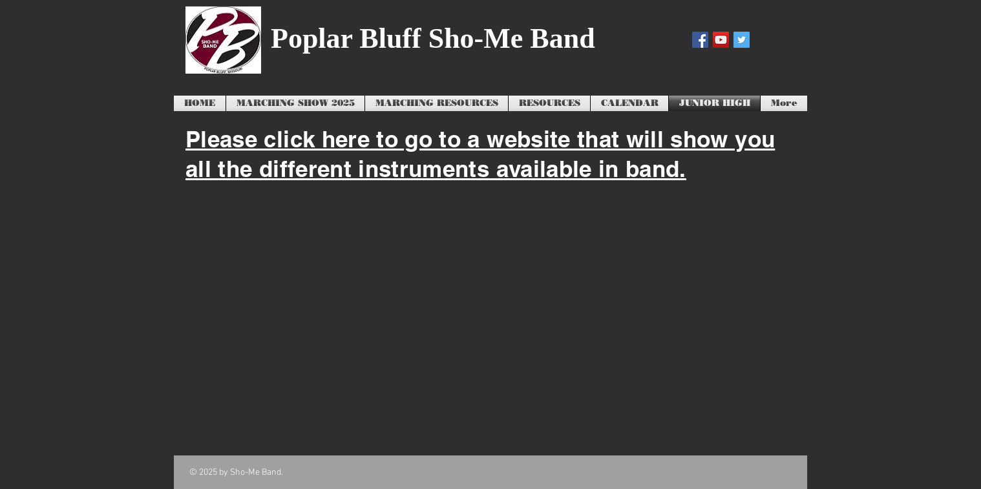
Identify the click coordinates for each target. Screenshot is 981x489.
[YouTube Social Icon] (721, 40)
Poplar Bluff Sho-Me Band (433, 38)
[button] (436, 103)
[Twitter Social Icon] (741, 40)
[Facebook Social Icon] (700, 40)
